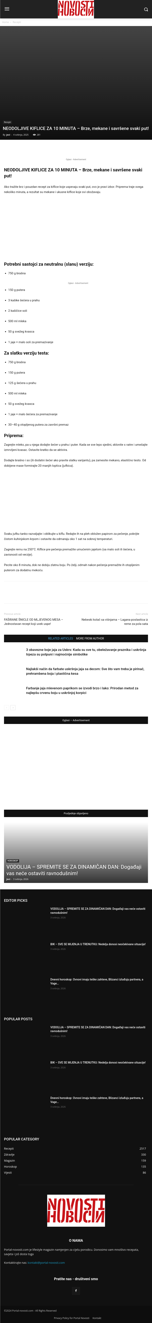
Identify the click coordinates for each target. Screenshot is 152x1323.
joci (8, 134)
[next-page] (12, 707)
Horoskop (12, 861)
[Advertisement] (76, 228)
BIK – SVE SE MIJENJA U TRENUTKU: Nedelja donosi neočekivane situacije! (98, 944)
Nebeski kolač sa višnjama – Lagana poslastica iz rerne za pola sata (115, 622)
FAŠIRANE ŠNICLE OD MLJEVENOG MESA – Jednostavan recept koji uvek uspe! (33, 622)
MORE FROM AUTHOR (90, 638)
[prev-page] (6, 707)
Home (5, 22)
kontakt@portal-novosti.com (46, 1263)
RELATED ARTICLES (60, 638)
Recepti (17, 22)
